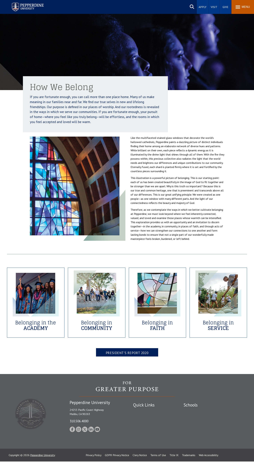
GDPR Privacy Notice (117, 467)
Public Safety (141, 411)
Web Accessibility (208, 467)
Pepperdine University (42, 467)
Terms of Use (158, 467)
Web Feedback (141, 454)
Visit (214, 7)
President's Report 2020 (127, 353)
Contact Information (145, 435)
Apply (202, 7)
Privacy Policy (93, 467)
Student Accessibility (145, 417)
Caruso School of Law (196, 417)
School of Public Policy (197, 435)
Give (225, 7)
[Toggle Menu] (242, 7)
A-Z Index (138, 441)
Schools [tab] (191, 405)
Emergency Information (147, 423)
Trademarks (188, 467)
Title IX (173, 467)
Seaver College (192, 411)
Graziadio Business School (199, 423)
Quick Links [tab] (144, 405)
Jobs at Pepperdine (144, 429)
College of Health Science (199, 441)
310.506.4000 (79, 421)
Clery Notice (140, 467)
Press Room (140, 448)
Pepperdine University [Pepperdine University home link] (24, 3)
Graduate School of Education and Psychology (211, 429)
